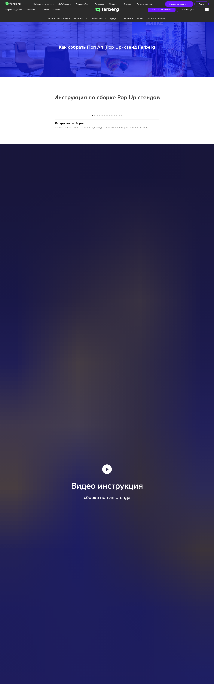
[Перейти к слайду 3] (97, 191)
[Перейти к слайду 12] (119, 191)
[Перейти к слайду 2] (94, 191)
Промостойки (97, 18)
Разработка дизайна (13, 10)
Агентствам (44, 10)
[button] (162, 9)
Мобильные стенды (58, 18)
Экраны (140, 18)
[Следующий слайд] (179, 149)
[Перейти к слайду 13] (121, 191)
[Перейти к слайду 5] (102, 191)
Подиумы (113, 18)
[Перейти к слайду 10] (114, 191)
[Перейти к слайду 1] (92, 191)
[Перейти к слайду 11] (116, 191)
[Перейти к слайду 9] (111, 191)
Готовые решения (157, 18)
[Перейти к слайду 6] (104, 191)
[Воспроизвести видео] (107, 545)
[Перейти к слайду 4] (99, 191)
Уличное (126, 18)
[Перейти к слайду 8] (109, 191)
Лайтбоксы (79, 18)
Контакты (57, 10)
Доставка (31, 10)
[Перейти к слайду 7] (107, 191)
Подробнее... (144, 2)
